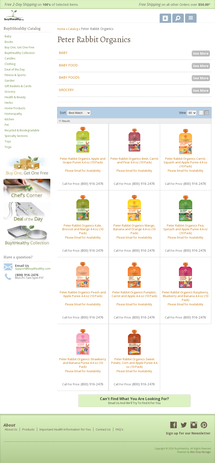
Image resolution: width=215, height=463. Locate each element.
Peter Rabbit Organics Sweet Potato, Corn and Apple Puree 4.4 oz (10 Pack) (134, 363)
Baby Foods (69, 77)
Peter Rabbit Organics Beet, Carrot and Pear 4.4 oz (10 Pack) (134, 160)
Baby (63, 52)
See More (201, 53)
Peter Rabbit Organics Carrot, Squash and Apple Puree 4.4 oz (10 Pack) (185, 162)
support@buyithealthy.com (32, 268)
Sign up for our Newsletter (188, 433)
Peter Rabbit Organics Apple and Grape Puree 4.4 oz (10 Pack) (82, 160)
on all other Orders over (174, 4)
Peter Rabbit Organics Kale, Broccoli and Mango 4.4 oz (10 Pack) (82, 229)
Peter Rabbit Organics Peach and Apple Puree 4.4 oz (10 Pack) (83, 294)
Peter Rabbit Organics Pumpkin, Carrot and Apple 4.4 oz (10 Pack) (134, 294)
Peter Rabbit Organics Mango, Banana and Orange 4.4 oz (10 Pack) (134, 229)
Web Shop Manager (200, 452)
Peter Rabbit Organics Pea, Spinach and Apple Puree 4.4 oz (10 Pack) (185, 229)
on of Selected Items (41, 4)
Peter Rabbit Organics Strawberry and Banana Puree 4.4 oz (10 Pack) (82, 363)
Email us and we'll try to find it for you (134, 400)
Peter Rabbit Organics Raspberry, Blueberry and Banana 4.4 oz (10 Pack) (185, 296)
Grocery (66, 90)
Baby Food (68, 65)
